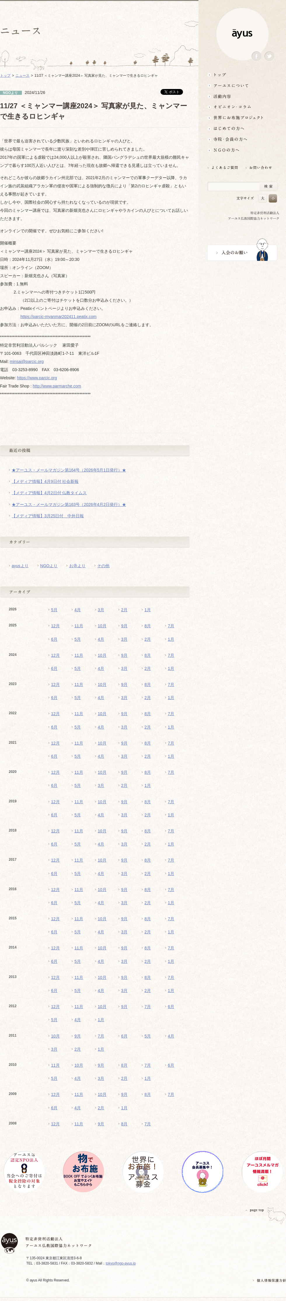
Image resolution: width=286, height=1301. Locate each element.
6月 (54, 639)
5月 (54, 609)
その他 (103, 565)
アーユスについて (242, 85)
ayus (242, 34)
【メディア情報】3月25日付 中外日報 (48, 516)
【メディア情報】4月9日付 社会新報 (45, 481)
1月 (147, 609)
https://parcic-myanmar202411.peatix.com (58, 316)
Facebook (256, 56)
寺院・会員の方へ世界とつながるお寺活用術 (242, 139)
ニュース (22, 76)
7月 (171, 626)
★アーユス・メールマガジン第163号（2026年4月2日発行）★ (69, 504)
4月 (77, 609)
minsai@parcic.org (26, 361)
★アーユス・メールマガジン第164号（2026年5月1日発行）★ (69, 470)
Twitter (269, 56)
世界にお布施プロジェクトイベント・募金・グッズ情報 (242, 118)
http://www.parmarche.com (57, 386)
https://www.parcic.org (37, 378)
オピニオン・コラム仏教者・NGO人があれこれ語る (242, 107)
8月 (147, 626)
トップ (242, 74)
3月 (101, 609)
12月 (55, 626)
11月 (78, 626)
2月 (124, 609)
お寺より (77, 565)
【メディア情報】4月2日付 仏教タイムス (49, 492)
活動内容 (242, 96)
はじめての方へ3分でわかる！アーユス (242, 128)
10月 (102, 626)
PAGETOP (254, 1210)
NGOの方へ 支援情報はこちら (242, 150)
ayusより (20, 565)
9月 (124, 626)
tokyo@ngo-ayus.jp (121, 1263)
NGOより (49, 565)
